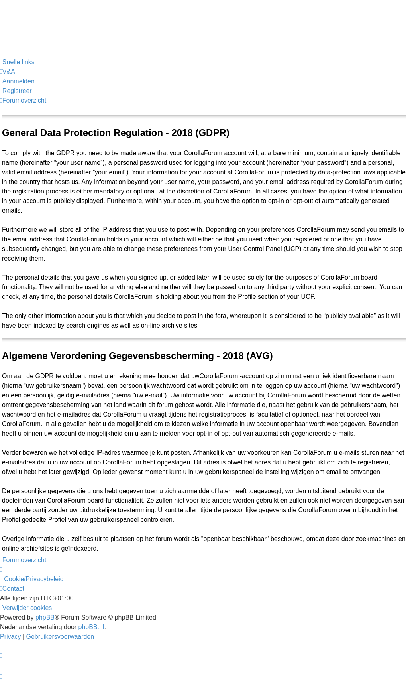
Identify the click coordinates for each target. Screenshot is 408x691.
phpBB (45, 617)
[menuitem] (7, 72)
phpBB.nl (91, 627)
